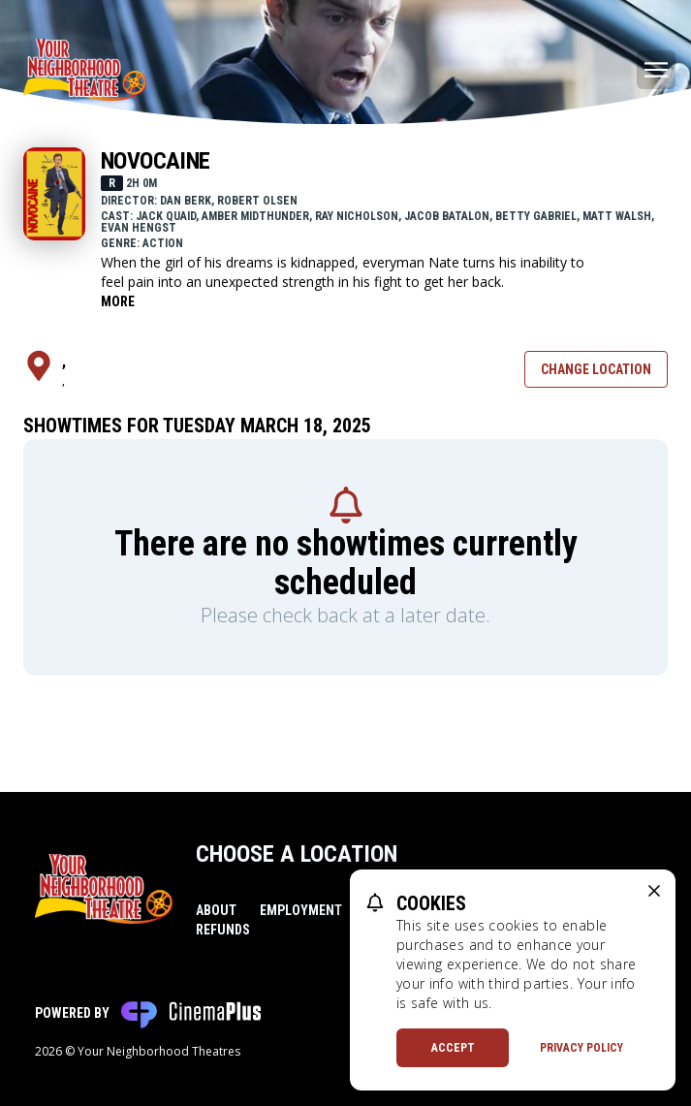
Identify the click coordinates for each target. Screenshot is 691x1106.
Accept (453, 1048)
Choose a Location (296, 854)
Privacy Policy (581, 1048)
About (216, 910)
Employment (301, 910)
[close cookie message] (654, 891)
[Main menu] (656, 69)
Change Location (596, 369)
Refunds (223, 929)
